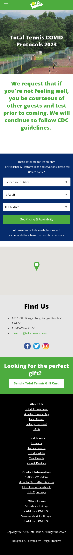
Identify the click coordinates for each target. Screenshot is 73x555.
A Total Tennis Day (36, 414)
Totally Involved (36, 424)
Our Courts (36, 458)
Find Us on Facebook (36, 487)
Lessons (36, 443)
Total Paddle (36, 453)
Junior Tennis (37, 448)
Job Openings (36, 492)
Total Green (36, 419)
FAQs (36, 429)
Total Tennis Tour (36, 409)
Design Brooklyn (51, 540)
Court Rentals (36, 463)
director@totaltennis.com (29, 333)
